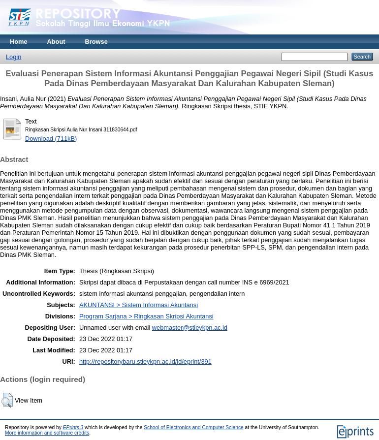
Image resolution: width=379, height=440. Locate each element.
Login (13, 57)
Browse (96, 41)
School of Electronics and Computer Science (194, 427)
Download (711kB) (51, 138)
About (56, 41)
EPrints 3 (73, 427)
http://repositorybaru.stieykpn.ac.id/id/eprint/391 (145, 361)
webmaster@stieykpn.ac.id (189, 327)
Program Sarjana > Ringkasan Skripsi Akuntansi (146, 316)
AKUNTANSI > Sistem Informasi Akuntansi (138, 305)
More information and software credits (47, 433)
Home (19, 41)
